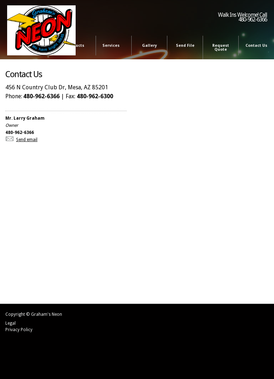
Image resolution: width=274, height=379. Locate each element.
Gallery (149, 45)
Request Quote (220, 47)
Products (76, 46)
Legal (10, 323)
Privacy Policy (18, 329)
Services (112, 46)
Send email (26, 139)
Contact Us (256, 45)
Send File (185, 45)
